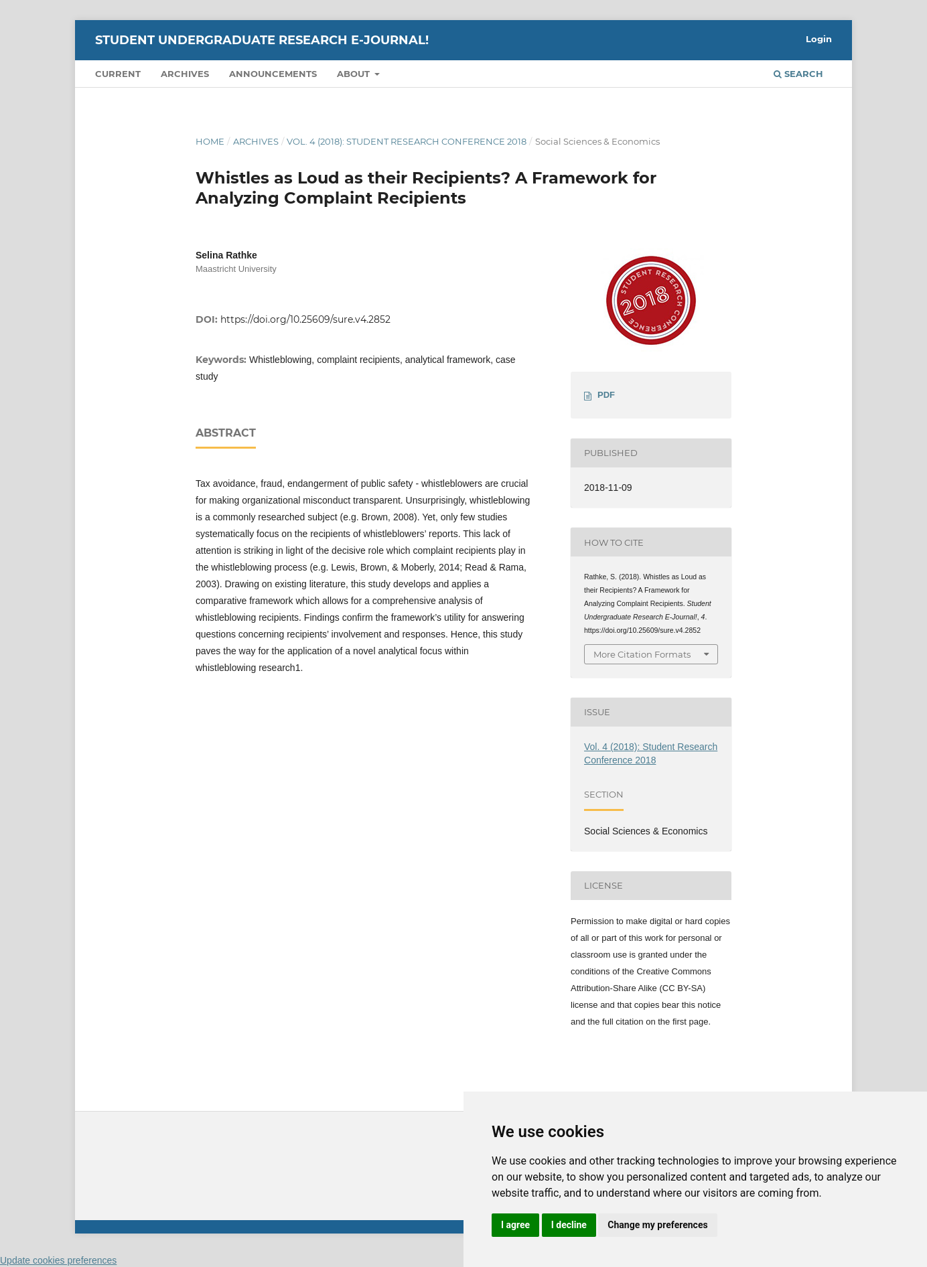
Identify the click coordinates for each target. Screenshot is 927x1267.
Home (210, 141)
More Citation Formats (642, 654)
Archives (185, 73)
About (354, 73)
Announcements (273, 73)
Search (798, 73)
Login (819, 38)
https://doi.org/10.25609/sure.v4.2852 (305, 319)
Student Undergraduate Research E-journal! (262, 40)
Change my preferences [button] (657, 1224)
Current (118, 73)
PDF (606, 395)
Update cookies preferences (58, 1260)
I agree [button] (515, 1224)
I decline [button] (569, 1224)
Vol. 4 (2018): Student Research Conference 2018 (406, 141)
